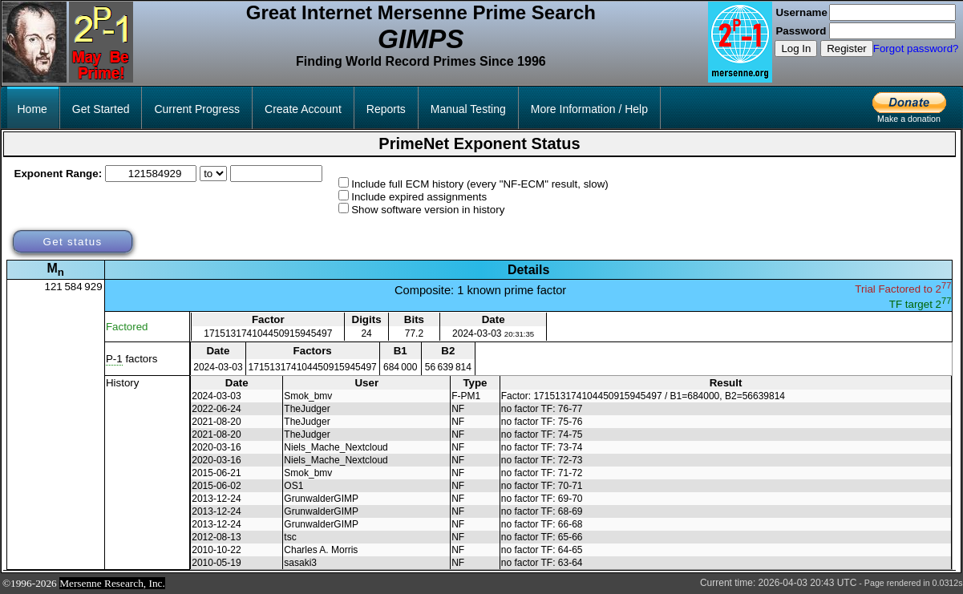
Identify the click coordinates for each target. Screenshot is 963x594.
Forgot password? (916, 48)
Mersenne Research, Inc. (112, 583)
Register (847, 48)
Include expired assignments (419, 197)
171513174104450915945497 (268, 333)
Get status (72, 242)
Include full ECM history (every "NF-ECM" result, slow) (480, 184)
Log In (796, 48)
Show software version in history (427, 210)
